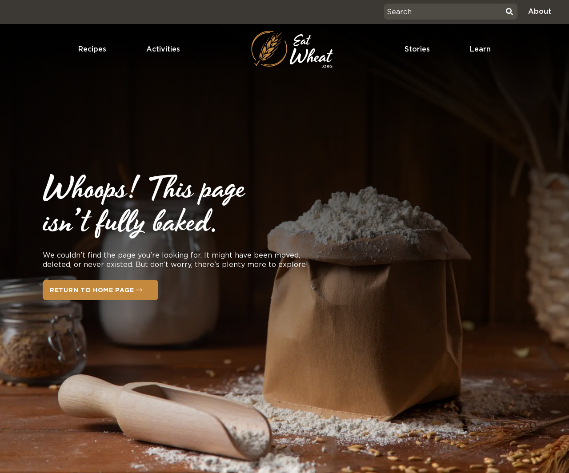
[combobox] (443, 11)
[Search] (509, 11)
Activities (163, 49)
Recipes (92, 49)
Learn (480, 49)
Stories (417, 49)
